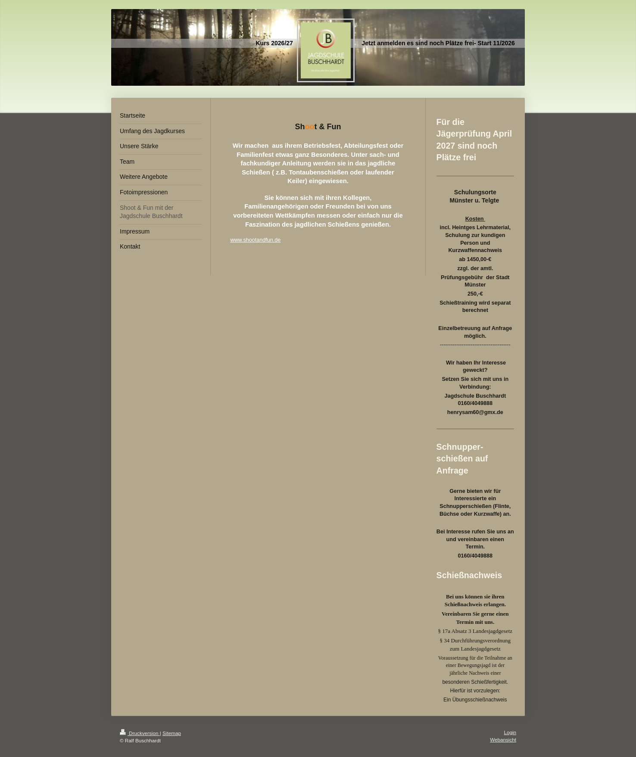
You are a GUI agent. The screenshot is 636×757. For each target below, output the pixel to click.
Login (510, 732)
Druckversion (140, 733)
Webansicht (503, 739)
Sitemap (171, 733)
